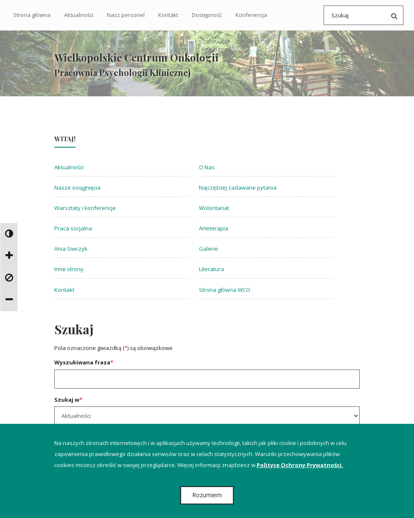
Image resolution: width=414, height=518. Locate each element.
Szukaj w (68, 400)
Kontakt (168, 15)
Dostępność (207, 15)
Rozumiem (207, 495)
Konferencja (251, 15)
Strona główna (31, 15)
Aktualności (78, 15)
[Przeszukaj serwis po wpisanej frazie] (392, 15)
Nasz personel (126, 15)
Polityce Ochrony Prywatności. (300, 465)
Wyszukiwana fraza (83, 363)
